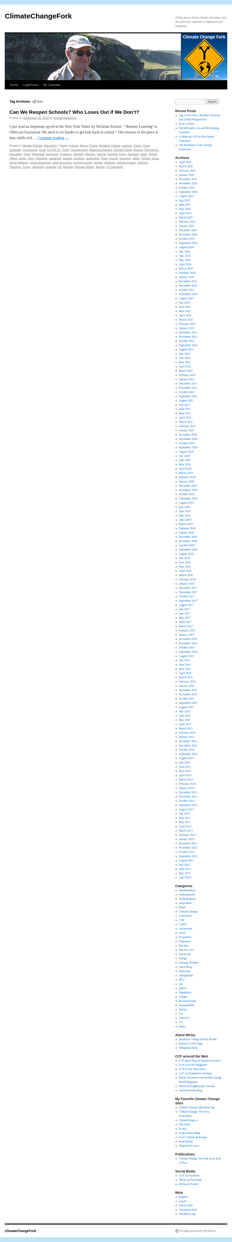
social (155, 158)
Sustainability (187, 1005)
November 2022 (188, 336)
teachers (142, 162)
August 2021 (186, 400)
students (109, 162)
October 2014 (187, 749)
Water (182, 1026)
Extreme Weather (189, 962)
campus (127, 145)
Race (104, 158)
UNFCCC (184, 1018)
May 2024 (185, 260)
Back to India (186, 123)
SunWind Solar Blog (191, 1090)
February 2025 (187, 221)
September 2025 (188, 192)
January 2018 (186, 583)
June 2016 (185, 664)
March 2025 (186, 217)
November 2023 (188, 285)
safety (136, 158)
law (181, 984)
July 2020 (184, 456)
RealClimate (186, 1141)
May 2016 (185, 668)
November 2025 (188, 183)
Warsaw (68, 167)
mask (143, 154)
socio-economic (62, 162)
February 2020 (187, 477)
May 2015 (185, 720)
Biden (182, 907)
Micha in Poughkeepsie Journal (197, 1086)
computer (15, 150)
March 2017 (186, 626)
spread (98, 162)
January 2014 (186, 788)
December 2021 (188, 383)
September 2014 (188, 754)
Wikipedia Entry (188, 1047)
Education (50, 145)
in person (65, 154)
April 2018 (185, 571)
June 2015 (185, 715)
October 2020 (187, 443)
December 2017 (188, 588)
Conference (185, 915)
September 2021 (188, 396)
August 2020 (186, 451)
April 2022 (185, 366)
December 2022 (188, 332)
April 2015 (185, 724)
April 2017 (185, 622)
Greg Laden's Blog (189, 1133)
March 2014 (186, 779)
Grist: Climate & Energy (193, 1137)
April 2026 (185, 162)
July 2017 (184, 609)
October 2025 (187, 187)
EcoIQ (182, 1128)
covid (42, 150)
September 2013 (188, 805)
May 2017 (185, 617)
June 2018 (185, 562)
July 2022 (184, 353)
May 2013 (185, 822)
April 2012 (185, 877)
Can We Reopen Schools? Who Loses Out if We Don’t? (74, 112)
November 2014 (188, 745)
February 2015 (187, 732)
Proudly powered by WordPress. (198, 1231)
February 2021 (187, 426)
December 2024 (188, 230)
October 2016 (187, 647)
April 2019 (185, 519)
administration (187, 890)
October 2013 (187, 800)
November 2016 (188, 643)
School (145, 158)
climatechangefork (65, 118)
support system (126, 162)
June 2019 (185, 511)
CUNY (65, 150)
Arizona (74, 145)
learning (112, 154)
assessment (185, 903)
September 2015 (188, 703)
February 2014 (187, 783)
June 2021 (185, 409)
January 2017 (186, 634)
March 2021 (186, 421)
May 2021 (185, 413)
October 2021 (187, 392)
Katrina (101, 154)
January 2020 (186, 481)
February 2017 (187, 630)
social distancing (40, 162)
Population (185, 992)
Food (27, 154)
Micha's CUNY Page (191, 1043)
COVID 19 (53, 150)
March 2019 (186, 524)
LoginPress (30, 85)
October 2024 (187, 238)
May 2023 (185, 311)
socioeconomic (82, 162)
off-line (152, 154)
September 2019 (188, 498)
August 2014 (186, 758)
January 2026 (186, 174)
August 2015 (186, 707)
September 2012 (188, 856)
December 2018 (188, 536)
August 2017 (186, 605)
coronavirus (30, 150)
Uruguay (50, 167)
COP (181, 920)
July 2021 (184, 404)
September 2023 (188, 294)
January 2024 (186, 277)
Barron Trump (88, 145)
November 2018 (188, 541)
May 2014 (185, 771)
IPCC (182, 979)
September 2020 (188, 447)
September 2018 (188, 549)
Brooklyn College (110, 145)
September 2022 (188, 345)
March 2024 (186, 268)
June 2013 (185, 817)
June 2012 (185, 869)
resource (125, 158)
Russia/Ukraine (187, 1001)
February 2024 (187, 272)
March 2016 (186, 677)
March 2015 (186, 728)
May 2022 (185, 362)
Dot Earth (184, 1124)
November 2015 (188, 694)
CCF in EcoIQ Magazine (193, 1064)
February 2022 (187, 375)
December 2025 (188, 179)
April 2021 (185, 417)
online (22, 158)
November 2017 (188, 592)
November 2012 (188, 847)
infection (90, 154)
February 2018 (187, 579)
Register (183, 1196)
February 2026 (187, 170)
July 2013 (184, 813)
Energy (183, 958)
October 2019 (187, 494)
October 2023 (187, 289)
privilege (79, 158)
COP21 (183, 924)
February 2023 (187, 324)
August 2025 (186, 196)
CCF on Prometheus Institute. (196, 1073)
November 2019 (188, 490)
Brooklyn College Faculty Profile (198, 1039)
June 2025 (185, 204)
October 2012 (187, 852)
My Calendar (52, 85)
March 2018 (186, 575)
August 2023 (186, 298)
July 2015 (184, 711)
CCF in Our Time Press (192, 1069)
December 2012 (188, 843)
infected (78, 154)
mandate (132, 154)
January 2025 (186, 226)
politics (183, 988)
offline (13, 158)
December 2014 (188, 741)
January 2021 (186, 430)
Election (183, 945)
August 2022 (186, 349)
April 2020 (185, 468)
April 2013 (185, 826)
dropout (138, 150)
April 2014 (185, 775)
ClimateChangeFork (38, 16)
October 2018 (187, 545)
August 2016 (186, 656)
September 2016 (188, 651)
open (31, 158)
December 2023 (188, 281)
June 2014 (185, 766)
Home (14, 85)
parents (67, 158)
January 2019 (186, 532)
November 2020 (188, 438)
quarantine (92, 158)
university (38, 167)
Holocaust (38, 154)
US (60, 167)
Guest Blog (185, 967)
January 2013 (186, 839)
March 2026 (186, 166)
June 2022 (185, 358)
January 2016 (186, 685)
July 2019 (184, 507)
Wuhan (100, 167)
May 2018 (185, 566)
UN (181, 1013)
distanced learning (100, 150)
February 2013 (187, 835)
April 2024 (185, 264)
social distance (18, 162)
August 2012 (186, 860)
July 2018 (184, 558)
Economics (152, 150)
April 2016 (185, 673)
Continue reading (53, 138)
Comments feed (188, 1209)
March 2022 (186, 370)
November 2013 (188, 796)
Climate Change (32, 145)
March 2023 (186, 319)
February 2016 (187, 681)
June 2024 (185, 255)
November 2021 (188, 387)
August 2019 (186, 502)
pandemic (55, 158)
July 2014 (184, 762)
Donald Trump (123, 150)
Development (79, 150)
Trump (26, 167)
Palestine (41, 158)
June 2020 (185, 460)
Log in (183, 1201)
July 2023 (184, 302)
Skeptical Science (189, 1145)
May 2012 (185, 873)
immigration (186, 975)
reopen (113, 158)
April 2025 (185, 213)
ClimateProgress (188, 1120)
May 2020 (185, 464)
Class (146, 145)
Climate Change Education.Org (197, 1107)
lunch (122, 154)
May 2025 (185, 209)
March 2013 (186, 830)
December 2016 (188, 639)
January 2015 (186, 737)
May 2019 (185, 515)
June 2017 (185, 613)
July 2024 (184, 251)
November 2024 (188, 234)
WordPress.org (187, 1214)
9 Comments (115, 167)
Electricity (185, 954)
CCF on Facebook (189, 1175)
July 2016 (184, 660)
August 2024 (186, 247)
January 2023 (186, 328)
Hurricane (52, 154)
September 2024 (188, 243)
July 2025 (184, 200)
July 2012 (184, 864)
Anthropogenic (187, 898)
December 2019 (188, 485)
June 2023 (185, 306)
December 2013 (188, 792)
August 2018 (186, 553)
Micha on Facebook (190, 1179)
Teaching (15, 167)
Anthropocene (187, 894)
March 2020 (186, 473)
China (137, 145)
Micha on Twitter (189, 1184)
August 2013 (186, 809)
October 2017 (187, 596)
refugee (183, 996)
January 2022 (186, 379)
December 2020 (188, 434)
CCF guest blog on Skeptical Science (200, 1060)
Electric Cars (186, 949)
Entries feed (186, 1205)
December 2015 (188, 690)
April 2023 (185, 315)
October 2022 (187, 341)
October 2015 (187, 698)
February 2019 (187, 528)
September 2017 (188, 600)
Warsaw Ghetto (84, 167)
